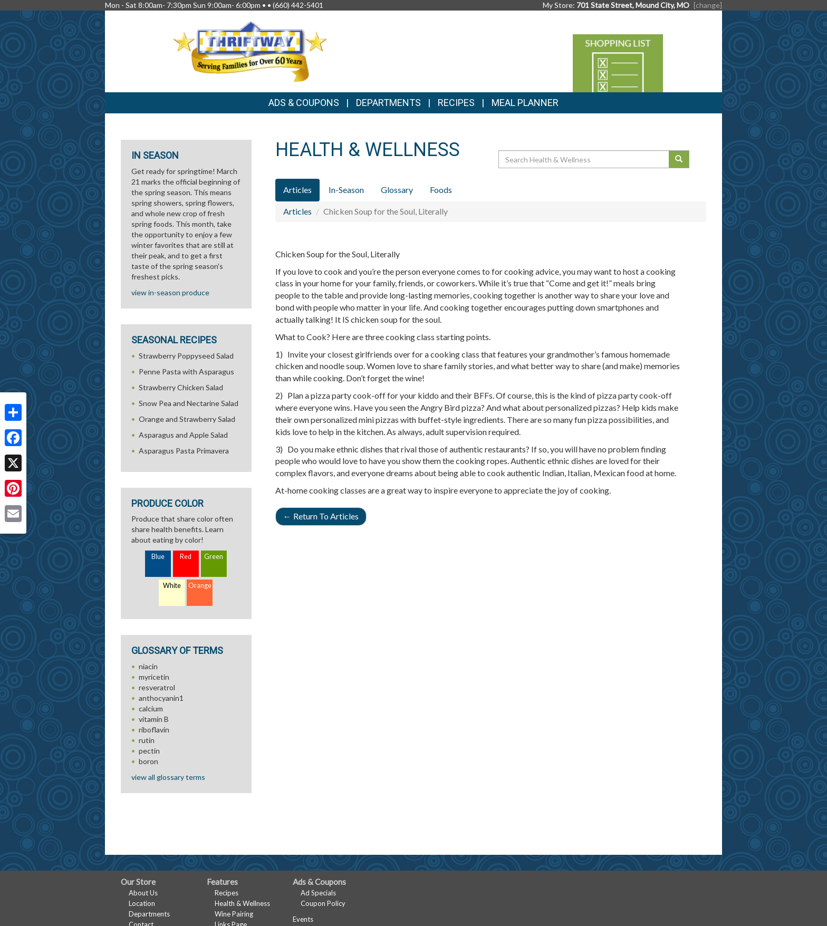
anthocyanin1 (161, 697)
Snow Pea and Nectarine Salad (188, 403)
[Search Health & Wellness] (584, 159)
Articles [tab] (297, 190)
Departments (149, 914)
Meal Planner (525, 102)
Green (213, 557)
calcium (151, 708)
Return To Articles (321, 516)
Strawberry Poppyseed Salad (186, 355)
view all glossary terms (168, 777)
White (172, 586)
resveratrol (157, 687)
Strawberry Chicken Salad (181, 387)
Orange (199, 586)
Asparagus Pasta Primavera (184, 450)
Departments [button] (388, 102)
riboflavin (154, 729)
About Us (143, 893)
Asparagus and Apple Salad (183, 434)
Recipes (456, 102)
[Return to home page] (249, 50)
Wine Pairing (234, 914)
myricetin (154, 676)
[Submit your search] (679, 159)
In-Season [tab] (346, 190)
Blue (158, 557)
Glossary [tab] (397, 190)
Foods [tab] (441, 190)
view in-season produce (170, 292)
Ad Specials (318, 893)
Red (185, 557)
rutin (147, 740)
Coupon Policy (323, 903)
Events (303, 919)
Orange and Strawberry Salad (187, 418)
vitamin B (154, 719)
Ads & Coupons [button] (303, 102)
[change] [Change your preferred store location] (708, 5)
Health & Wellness (242, 903)
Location (142, 903)
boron (148, 761)
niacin (148, 666)
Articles (297, 211)
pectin (149, 750)
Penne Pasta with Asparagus (186, 371)
